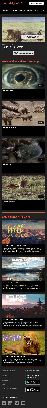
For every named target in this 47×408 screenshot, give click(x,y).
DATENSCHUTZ (6, 375)
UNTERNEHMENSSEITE (9, 389)
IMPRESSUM (6, 380)
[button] (23, 53)
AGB (3, 384)
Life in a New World (7, 44)
